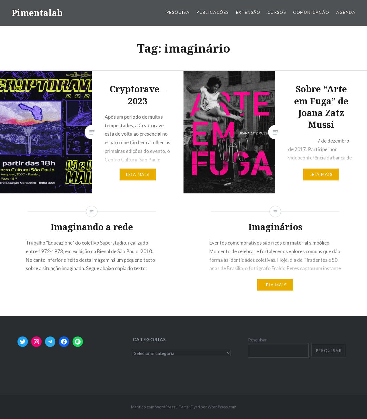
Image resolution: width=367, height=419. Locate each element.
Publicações (212, 12)
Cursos (277, 12)
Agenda (346, 12)
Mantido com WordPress (153, 406)
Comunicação (311, 12)
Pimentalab (37, 13)
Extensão (248, 12)
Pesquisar (257, 339)
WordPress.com (222, 406)
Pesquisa (178, 12)
